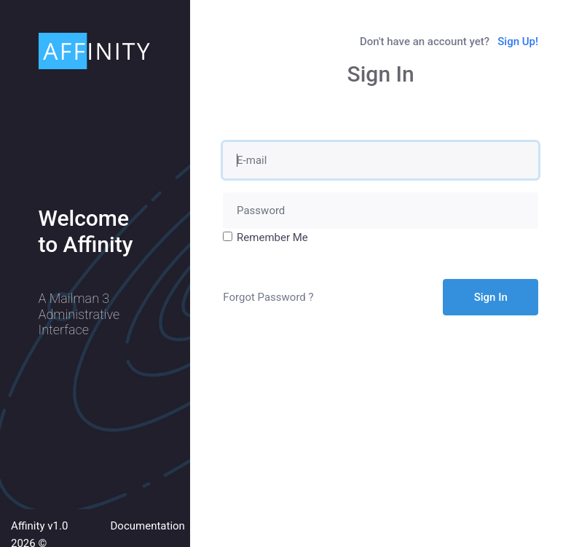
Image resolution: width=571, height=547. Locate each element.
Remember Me (272, 237)
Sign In (491, 297)
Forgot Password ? (268, 297)
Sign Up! (517, 41)
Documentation (148, 525)
